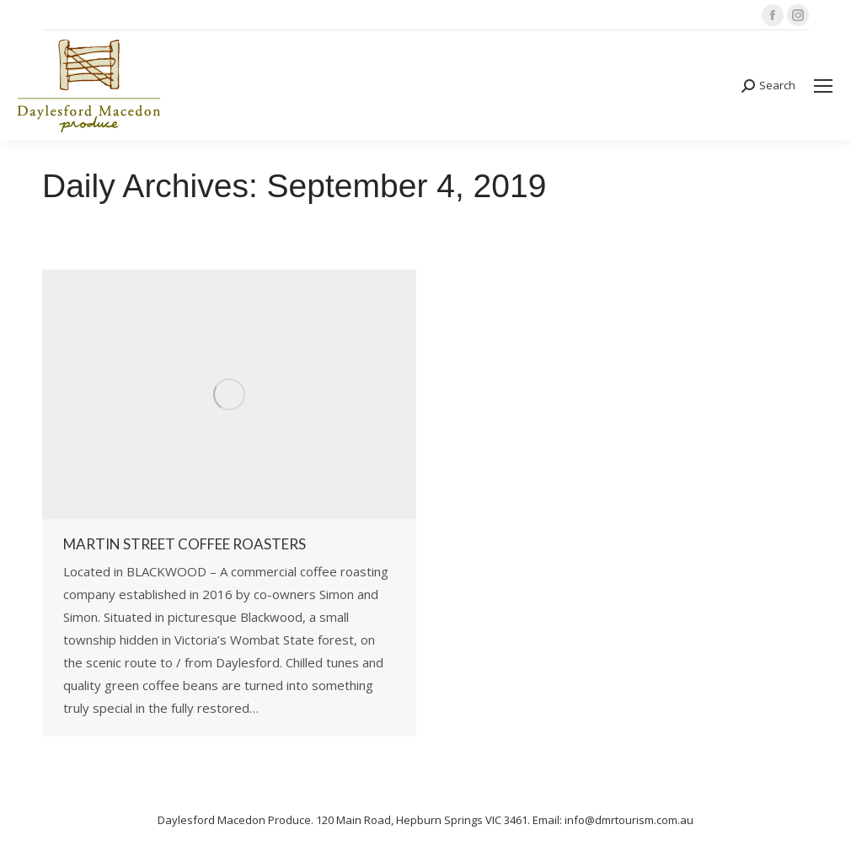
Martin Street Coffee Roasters (184, 544)
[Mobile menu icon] (823, 86)
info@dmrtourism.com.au (629, 819)
